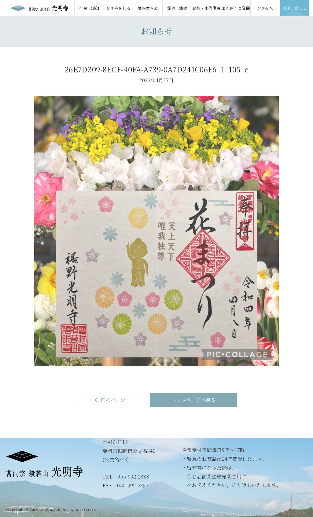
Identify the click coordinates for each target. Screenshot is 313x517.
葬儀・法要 (177, 8)
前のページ (110, 399)
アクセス (265, 8)
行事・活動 (89, 8)
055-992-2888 (133, 476)
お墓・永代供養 (206, 8)
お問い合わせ (294, 8)
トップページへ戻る (193, 399)
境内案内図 (148, 8)
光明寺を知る (118, 8)
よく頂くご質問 (236, 8)
